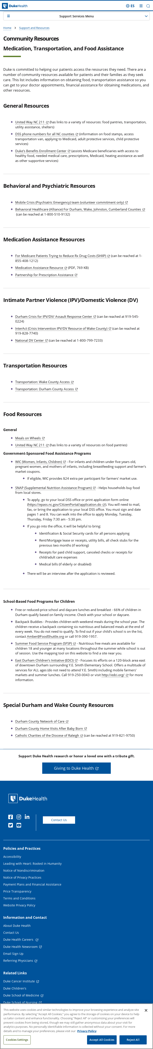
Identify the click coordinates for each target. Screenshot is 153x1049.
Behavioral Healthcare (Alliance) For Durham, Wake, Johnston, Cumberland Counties (78, 209)
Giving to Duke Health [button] (74, 768)
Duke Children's (14, 988)
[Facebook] (11, 817)
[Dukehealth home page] (19, 6)
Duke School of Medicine (21, 995)
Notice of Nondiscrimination (23, 870)
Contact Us (59, 820)
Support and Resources (34, 28)
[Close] (146, 1010)
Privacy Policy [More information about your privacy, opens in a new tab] (86, 1031)
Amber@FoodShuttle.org (45, 636)
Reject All (133, 1040)
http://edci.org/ (113, 675)
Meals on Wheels (28, 438)
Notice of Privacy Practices (22, 877)
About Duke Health (17, 926)
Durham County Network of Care (39, 721)
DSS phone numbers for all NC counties (44, 134)
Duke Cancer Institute (19, 981)
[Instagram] (20, 817)
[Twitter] (11, 826)
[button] (148, 6)
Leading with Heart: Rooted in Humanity (32, 863)
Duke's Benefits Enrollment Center (40, 151)
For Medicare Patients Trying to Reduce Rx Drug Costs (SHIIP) (60, 256)
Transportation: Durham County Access (44, 389)
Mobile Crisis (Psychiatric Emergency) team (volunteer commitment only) (69, 202)
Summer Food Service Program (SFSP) (43, 643)
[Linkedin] (28, 817)
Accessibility (12, 857)
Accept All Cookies (101, 1040)
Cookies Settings (17, 1040)
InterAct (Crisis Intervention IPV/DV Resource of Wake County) (61, 328)
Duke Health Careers (18, 939)
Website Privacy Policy (19, 905)
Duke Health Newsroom (20, 947)
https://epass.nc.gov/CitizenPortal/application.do (64, 504)
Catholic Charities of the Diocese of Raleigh (47, 735)
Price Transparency (17, 891)
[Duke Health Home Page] (28, 798)
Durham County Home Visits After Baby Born (49, 728)
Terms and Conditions (19, 898)
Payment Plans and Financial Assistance (32, 884)
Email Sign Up (13, 954)
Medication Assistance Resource (39, 267)
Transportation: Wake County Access (42, 382)
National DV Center (29, 340)
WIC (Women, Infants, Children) (38, 461)
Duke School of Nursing (20, 1002)
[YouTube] (20, 826)
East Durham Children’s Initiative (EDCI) (44, 660)
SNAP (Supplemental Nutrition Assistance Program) (53, 488)
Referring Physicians (18, 960)
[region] (76, 1026)
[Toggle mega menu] (141, 6)
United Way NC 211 (30, 122)
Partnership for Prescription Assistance (44, 275)
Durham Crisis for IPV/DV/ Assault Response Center (53, 316)
